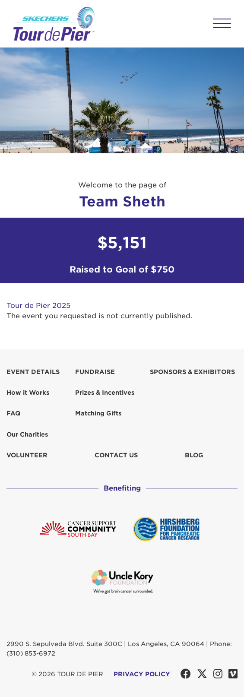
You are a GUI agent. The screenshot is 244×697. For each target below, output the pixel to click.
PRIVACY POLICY (142, 674)
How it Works (27, 392)
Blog (194, 455)
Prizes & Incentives (104, 392)
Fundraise (95, 371)
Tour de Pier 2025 (38, 305)
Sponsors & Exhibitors (192, 371)
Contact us (116, 455)
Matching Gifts (98, 413)
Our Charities (27, 434)
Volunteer (27, 455)
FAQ (13, 413)
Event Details (33, 371)
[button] (222, 23)
